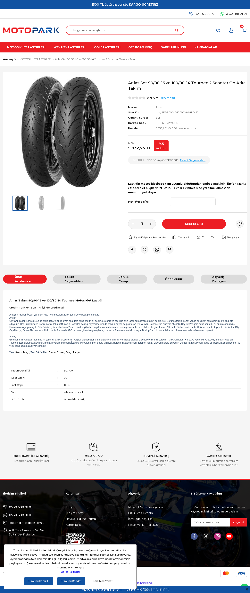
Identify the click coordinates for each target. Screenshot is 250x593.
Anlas (159, 107)
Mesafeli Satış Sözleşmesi (145, 507)
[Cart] (244, 30)
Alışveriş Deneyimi (219, 279)
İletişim (70, 507)
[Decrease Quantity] (131, 224)
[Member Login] (231, 30)
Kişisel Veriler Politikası (143, 525)
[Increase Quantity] (153, 224)
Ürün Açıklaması (23, 279)
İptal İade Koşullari (140, 519)
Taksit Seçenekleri (74, 279)
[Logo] (31, 30)
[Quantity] (142, 224)
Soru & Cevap (124, 279)
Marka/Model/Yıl (138, 201)
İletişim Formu (75, 513)
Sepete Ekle (194, 224)
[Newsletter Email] (219, 522)
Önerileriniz (174, 279)
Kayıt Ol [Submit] (238, 522)
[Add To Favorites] (240, 224)
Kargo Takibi (74, 525)
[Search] (125, 30)
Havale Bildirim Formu (81, 519)
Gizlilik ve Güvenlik (140, 513)
